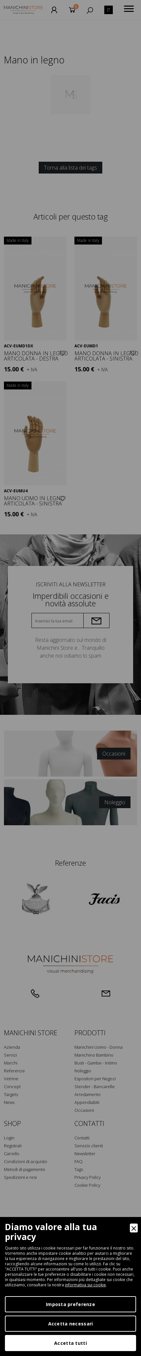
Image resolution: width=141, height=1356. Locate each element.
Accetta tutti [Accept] (70, 1343)
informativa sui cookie (85, 1285)
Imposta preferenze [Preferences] (70, 1304)
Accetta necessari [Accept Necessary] (70, 1324)
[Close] (134, 1228)
